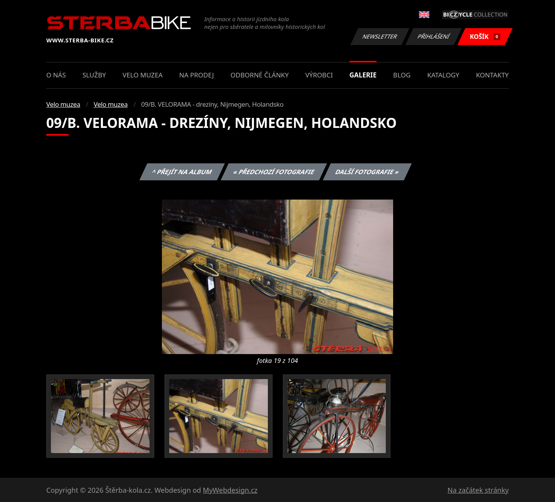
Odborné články (259, 75)
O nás (56, 75)
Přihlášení (433, 36)
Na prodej (196, 75)
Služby (94, 75)
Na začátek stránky (478, 490)
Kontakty (492, 75)
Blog (401, 75)
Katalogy (443, 75)
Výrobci (319, 75)
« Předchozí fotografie (273, 172)
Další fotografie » (367, 172)
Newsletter (380, 36)
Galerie (363, 75)
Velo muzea (143, 75)
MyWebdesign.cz (230, 490)
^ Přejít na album (182, 172)
